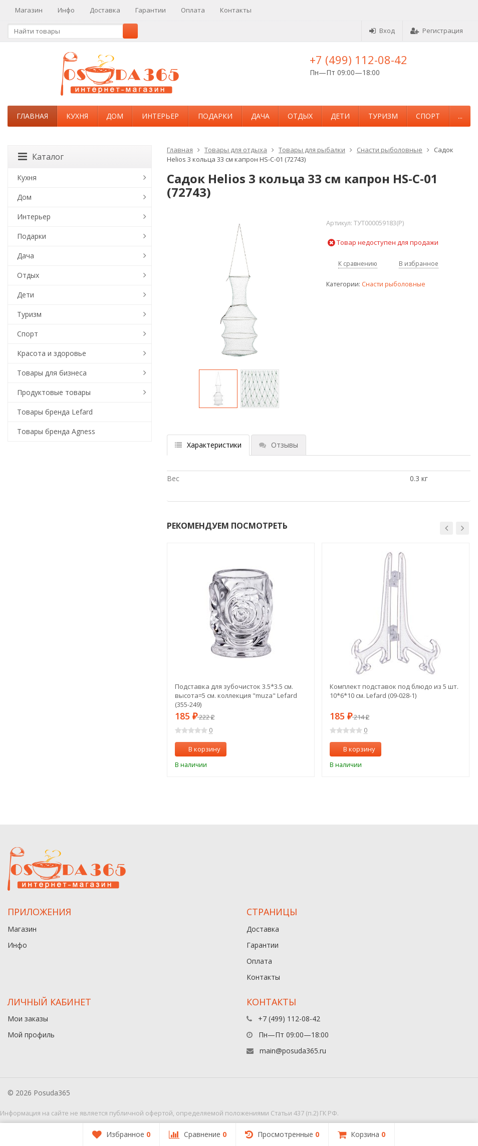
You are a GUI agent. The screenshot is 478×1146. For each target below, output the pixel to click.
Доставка (105, 10)
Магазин (29, 10)
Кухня (77, 116)
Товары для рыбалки (312, 149)
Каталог (41, 156)
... (460, 116)
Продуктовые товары (54, 392)
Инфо (66, 10)
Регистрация (436, 30)
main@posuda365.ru (293, 1050)
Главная (32, 116)
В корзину (198, 748)
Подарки (215, 116)
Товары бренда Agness (56, 431)
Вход (382, 30)
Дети (340, 116)
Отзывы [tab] (278, 445)
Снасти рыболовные (389, 149)
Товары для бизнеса (52, 372)
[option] (218, 389)
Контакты (236, 10)
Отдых (300, 116)
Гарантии (150, 10)
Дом (114, 116)
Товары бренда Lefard (55, 412)
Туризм (383, 116)
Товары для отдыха (235, 149)
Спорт (428, 116)
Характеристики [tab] (208, 445)
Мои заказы (28, 1018)
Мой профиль (31, 1034)
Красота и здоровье (51, 353)
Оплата (193, 10)
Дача (260, 116)
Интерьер (160, 116)
